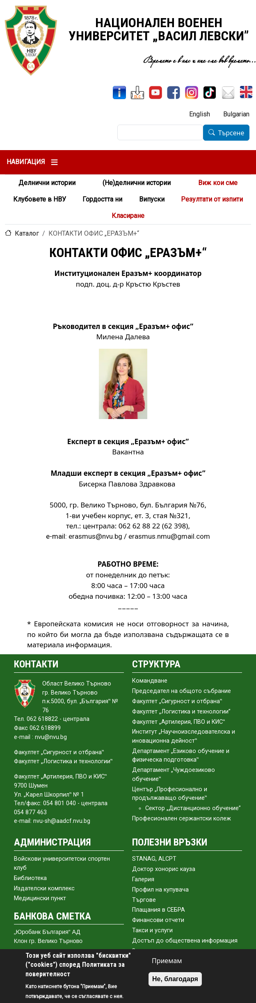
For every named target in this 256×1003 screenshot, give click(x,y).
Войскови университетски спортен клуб (62, 863)
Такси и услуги (152, 930)
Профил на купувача (160, 889)
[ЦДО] (137, 92)
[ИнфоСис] (119, 92)
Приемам (167, 960)
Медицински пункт (40, 898)
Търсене (231, 132)
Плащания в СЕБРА (158, 909)
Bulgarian (236, 114)
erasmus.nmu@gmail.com (169, 536)
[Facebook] (173, 92)
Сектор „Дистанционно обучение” (193, 808)
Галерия (143, 879)
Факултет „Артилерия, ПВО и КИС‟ (178, 721)
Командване (149, 680)
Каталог (27, 233)
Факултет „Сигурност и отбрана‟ (177, 701)
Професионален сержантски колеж (181, 818)
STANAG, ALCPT (154, 858)
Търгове (144, 899)
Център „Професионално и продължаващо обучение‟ (169, 794)
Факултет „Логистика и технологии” (181, 711)
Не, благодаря (175, 978)
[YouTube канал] (155, 92)
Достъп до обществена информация (185, 940)
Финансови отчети (158, 920)
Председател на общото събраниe (181, 691)
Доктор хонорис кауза (163, 869)
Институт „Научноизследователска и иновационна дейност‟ (183, 736)
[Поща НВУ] (228, 92)
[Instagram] (191, 92)
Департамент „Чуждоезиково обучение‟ (173, 775)
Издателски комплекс (44, 888)
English (199, 114)
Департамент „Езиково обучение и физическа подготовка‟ (180, 756)
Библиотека (30, 878)
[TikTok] (209, 92)
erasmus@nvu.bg (95, 536)
